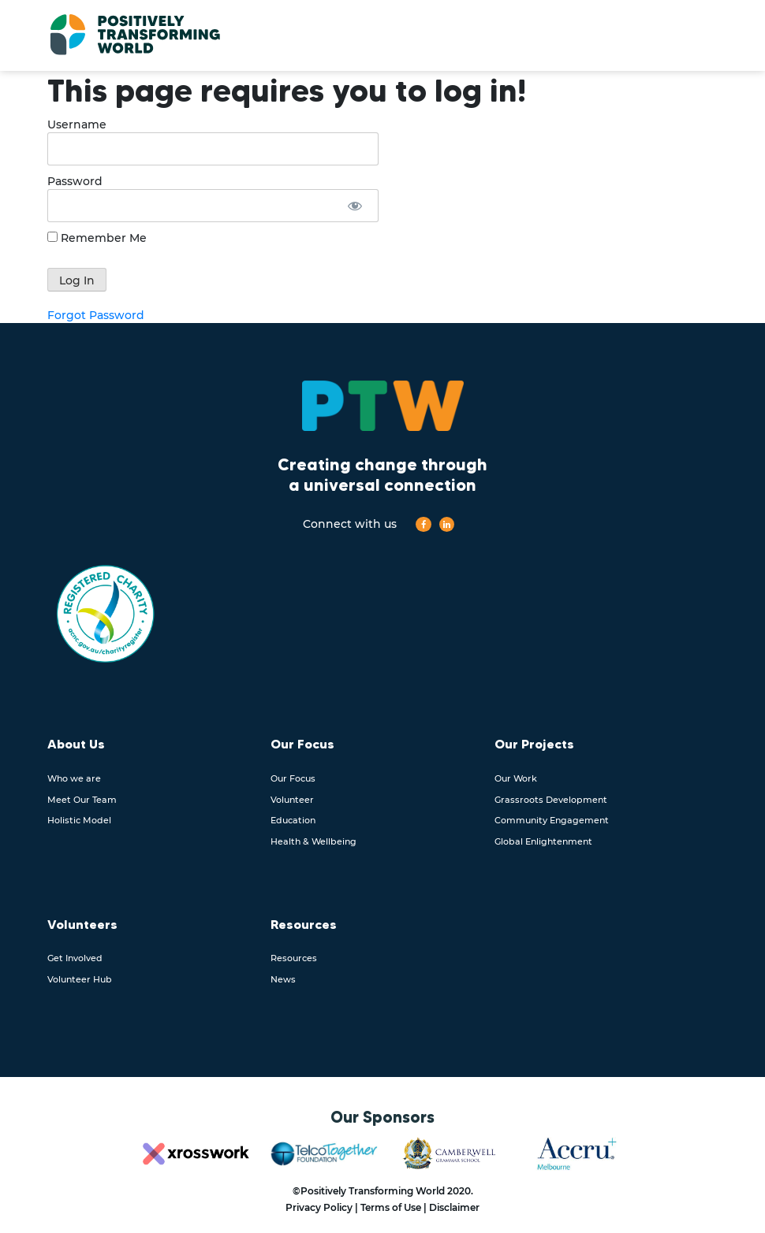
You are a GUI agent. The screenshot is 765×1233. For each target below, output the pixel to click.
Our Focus (293, 778)
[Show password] (355, 205)
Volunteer (292, 799)
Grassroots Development (550, 799)
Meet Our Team (82, 799)
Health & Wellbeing (313, 841)
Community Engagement (551, 820)
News (283, 979)
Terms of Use (390, 1207)
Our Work (515, 778)
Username (76, 124)
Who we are (74, 778)
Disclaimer (454, 1207)
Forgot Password (95, 315)
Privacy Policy (319, 1207)
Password (75, 181)
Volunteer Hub (79, 979)
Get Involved (75, 958)
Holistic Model (79, 820)
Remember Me (97, 238)
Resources (294, 958)
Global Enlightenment (543, 841)
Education (293, 820)
